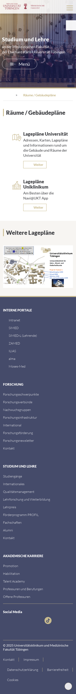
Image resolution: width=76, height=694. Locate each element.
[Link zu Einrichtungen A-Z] (21, 394)
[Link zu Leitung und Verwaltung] (17, 402)
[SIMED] (14, 328)
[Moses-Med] (17, 366)
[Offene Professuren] (16, 597)
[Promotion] (10, 566)
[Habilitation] (11, 573)
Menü (20, 64)
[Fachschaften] (12, 522)
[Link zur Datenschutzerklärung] (22, 670)
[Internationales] (13, 484)
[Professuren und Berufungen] (23, 589)
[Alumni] (8, 530)
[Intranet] (14, 320)
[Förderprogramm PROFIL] (21, 515)
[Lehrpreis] (9, 507)
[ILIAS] (12, 351)
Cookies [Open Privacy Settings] (12, 680)
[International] (12, 425)
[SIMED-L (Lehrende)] (23, 335)
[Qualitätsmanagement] (18, 491)
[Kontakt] (9, 448)
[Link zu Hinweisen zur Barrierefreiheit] (58, 670)
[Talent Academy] (14, 581)
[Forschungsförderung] (18, 433)
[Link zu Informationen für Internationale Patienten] (12, 476)
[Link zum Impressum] (31, 660)
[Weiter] (34, 164)
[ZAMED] (14, 343)
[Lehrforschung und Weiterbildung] (26, 499)
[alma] (12, 358)
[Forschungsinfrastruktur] (20, 417)
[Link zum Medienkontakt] (17, 410)
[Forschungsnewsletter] (18, 440)
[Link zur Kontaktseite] (11, 660)
